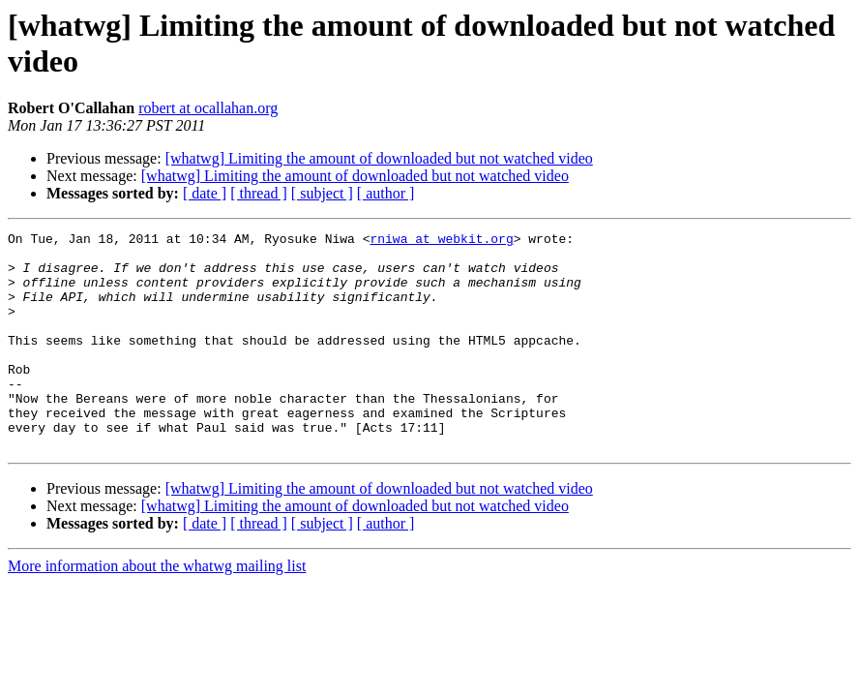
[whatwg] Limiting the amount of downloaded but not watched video (379, 158)
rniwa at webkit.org (441, 241)
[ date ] (204, 193)
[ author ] (386, 193)
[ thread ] (258, 193)
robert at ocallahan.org (208, 108)
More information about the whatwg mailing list (157, 609)
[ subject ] (322, 193)
